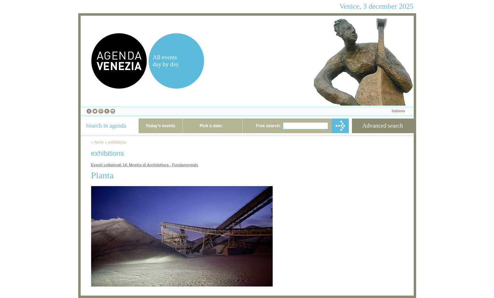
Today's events (160, 125)
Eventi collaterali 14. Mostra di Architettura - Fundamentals (144, 165)
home (99, 142)
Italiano (398, 111)
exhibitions (117, 142)
